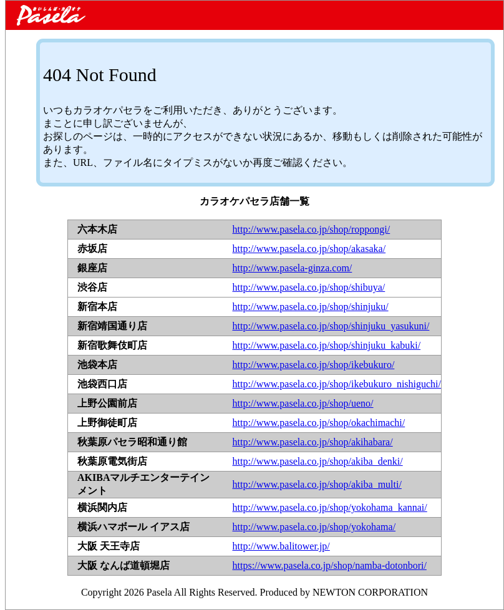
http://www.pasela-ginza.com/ (292, 268)
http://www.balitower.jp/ (281, 546)
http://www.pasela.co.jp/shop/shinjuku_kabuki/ (327, 345)
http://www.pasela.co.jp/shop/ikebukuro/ (314, 364)
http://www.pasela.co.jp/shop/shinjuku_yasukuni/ (331, 326)
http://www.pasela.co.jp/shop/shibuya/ (309, 287)
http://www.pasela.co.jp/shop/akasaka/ (309, 248)
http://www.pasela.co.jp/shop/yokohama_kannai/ (330, 507)
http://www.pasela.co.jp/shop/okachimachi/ (319, 422)
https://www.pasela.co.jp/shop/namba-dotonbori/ (330, 565)
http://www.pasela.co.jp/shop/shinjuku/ (311, 306)
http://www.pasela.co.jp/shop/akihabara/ (313, 442)
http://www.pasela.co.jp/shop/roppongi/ (311, 229)
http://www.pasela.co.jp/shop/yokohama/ (314, 526)
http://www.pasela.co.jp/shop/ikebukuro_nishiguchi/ (337, 384)
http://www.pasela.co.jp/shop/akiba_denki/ (318, 461)
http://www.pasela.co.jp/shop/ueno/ (303, 403)
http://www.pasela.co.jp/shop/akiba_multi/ (317, 484)
